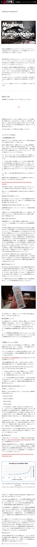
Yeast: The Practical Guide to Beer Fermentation (19, 439)
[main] (18, 11)
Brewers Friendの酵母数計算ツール (14, 357)
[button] (2, 2)
